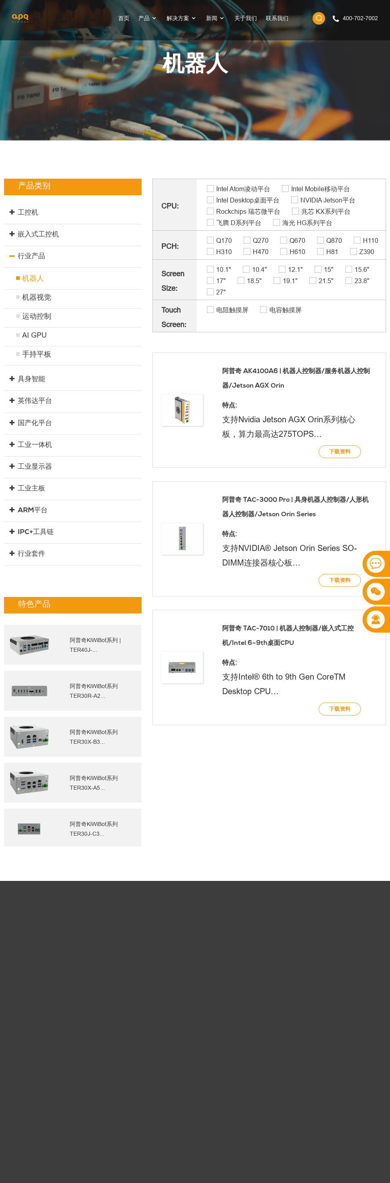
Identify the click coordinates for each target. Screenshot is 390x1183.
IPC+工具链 (35, 532)
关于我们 (245, 18)
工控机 (28, 213)
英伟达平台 (35, 401)
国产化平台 (35, 424)
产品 (148, 18)
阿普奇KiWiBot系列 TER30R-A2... (94, 691)
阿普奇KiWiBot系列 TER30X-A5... (94, 783)
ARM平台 (32, 511)
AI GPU (34, 335)
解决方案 (182, 18)
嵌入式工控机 (38, 235)
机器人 (33, 278)
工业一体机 (35, 445)
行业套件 (31, 554)
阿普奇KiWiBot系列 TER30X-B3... (94, 737)
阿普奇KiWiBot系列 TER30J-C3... (94, 829)
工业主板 (31, 489)
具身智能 (31, 380)
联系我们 (277, 18)
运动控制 (36, 316)
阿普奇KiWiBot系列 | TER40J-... (95, 645)
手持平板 (36, 354)
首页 (123, 18)
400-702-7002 (360, 18)
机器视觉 (36, 297)
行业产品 (31, 257)
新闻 (215, 18)
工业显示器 (35, 467)
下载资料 (340, 455)
